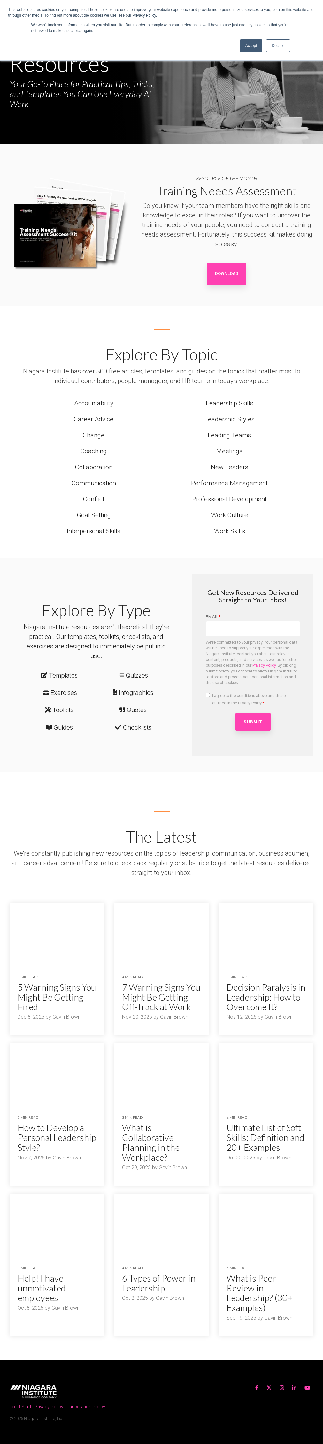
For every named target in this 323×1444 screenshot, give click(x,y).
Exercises (63, 692)
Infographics (136, 692)
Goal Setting (94, 515)
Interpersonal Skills (93, 531)
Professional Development (229, 499)
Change (93, 435)
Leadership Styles (229, 419)
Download (226, 273)
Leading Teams (229, 435)
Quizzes (137, 675)
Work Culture (229, 515)
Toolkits (62, 710)
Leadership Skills (229, 403)
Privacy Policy (264, 665)
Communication (94, 483)
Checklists (137, 727)
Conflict (93, 499)
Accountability (93, 403)
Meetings (229, 451)
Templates (63, 675)
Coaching (94, 451)
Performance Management (229, 483)
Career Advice (93, 419)
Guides (63, 727)
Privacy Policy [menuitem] (49, 1406)
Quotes (137, 710)
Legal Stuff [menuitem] (20, 1406)
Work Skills (229, 531)
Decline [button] (278, 45)
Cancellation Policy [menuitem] (85, 1406)
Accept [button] (251, 45)
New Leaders (229, 467)
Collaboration (93, 467)
